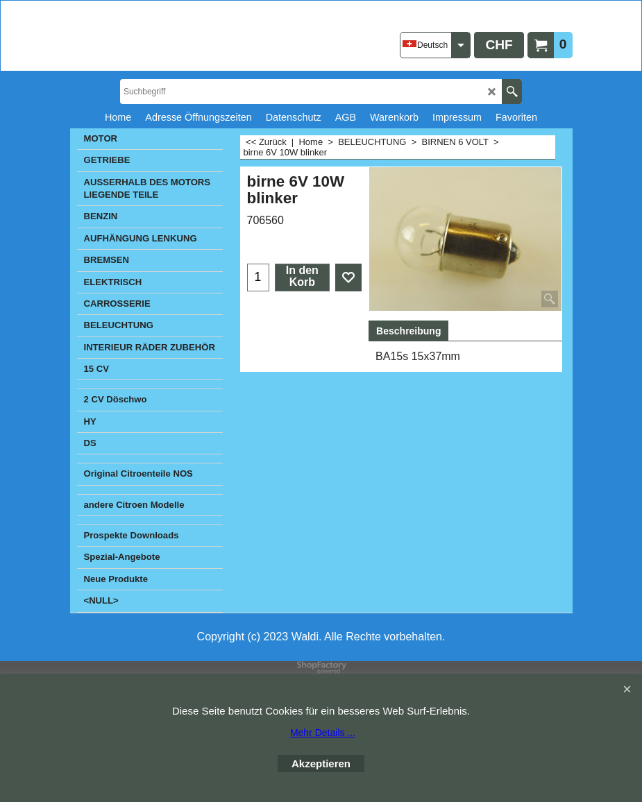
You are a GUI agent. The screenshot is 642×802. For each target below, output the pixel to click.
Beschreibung (408, 330)
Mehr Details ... (322, 732)
